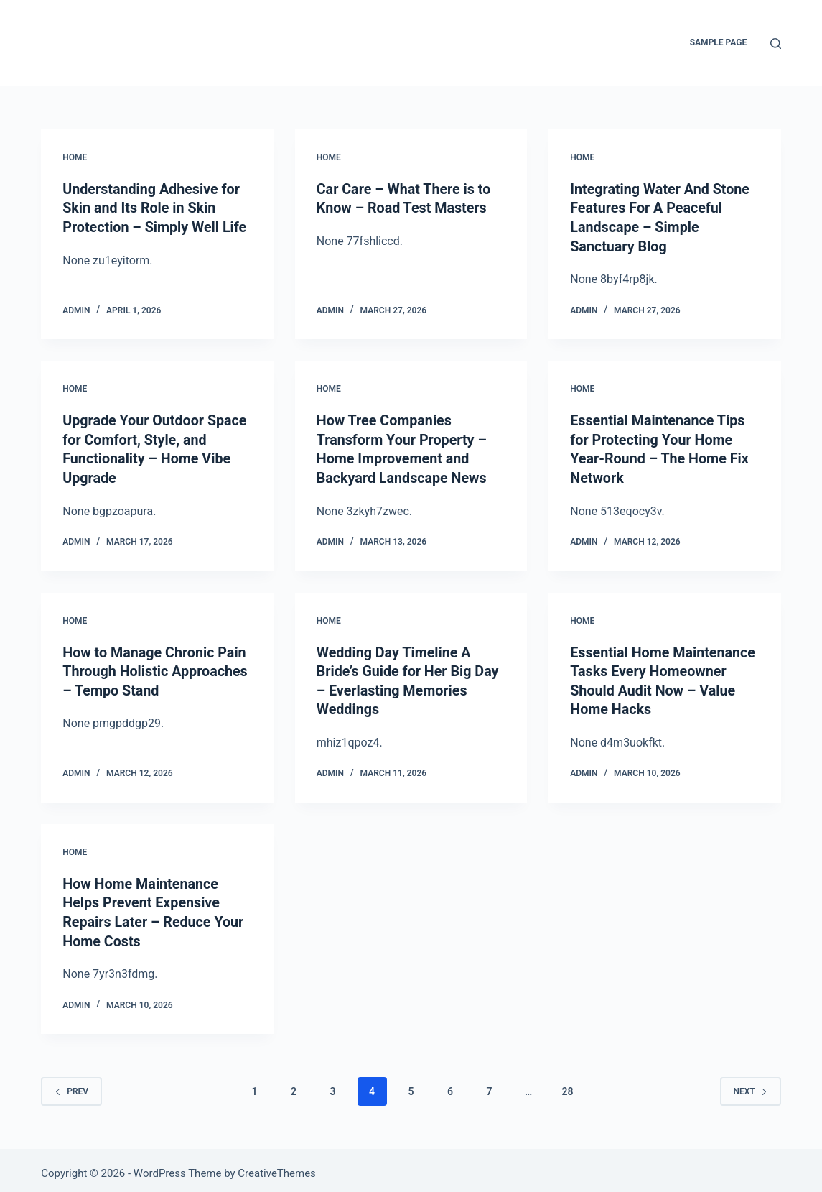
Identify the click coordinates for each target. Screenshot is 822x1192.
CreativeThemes (277, 1166)
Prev (71, 1084)
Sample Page (718, 42)
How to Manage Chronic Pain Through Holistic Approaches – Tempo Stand (156, 667)
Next (750, 1084)
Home (74, 157)
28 (567, 1084)
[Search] (775, 43)
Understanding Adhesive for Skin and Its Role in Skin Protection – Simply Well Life (155, 207)
